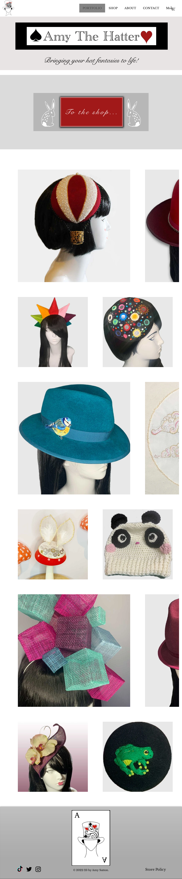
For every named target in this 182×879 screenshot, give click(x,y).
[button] (173, 8)
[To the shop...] (91, 112)
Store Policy (156, 869)
